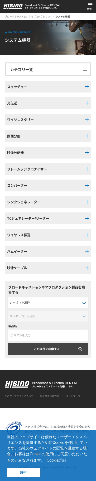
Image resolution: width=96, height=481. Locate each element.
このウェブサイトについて (19, 396)
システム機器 (63, 16)
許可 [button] (23, 472)
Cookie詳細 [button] (56, 460)
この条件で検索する (47, 349)
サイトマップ (73, 396)
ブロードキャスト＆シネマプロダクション (27, 16)
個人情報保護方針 (49, 396)
